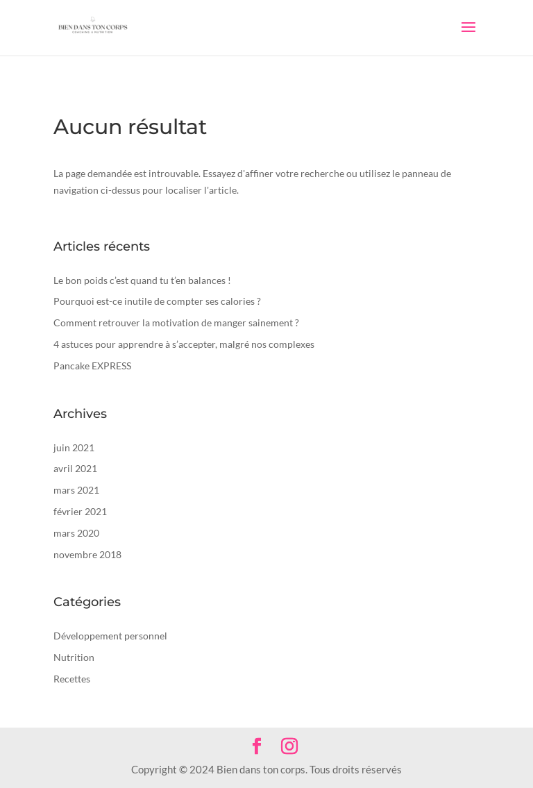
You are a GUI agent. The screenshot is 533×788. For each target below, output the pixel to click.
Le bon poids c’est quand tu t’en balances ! (142, 280)
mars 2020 (76, 533)
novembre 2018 (87, 554)
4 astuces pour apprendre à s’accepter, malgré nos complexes (183, 344)
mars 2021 (76, 490)
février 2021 (80, 511)
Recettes (71, 679)
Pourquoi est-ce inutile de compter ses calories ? (157, 301)
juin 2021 (73, 447)
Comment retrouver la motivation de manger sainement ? (176, 322)
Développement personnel (110, 636)
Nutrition (73, 657)
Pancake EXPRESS (92, 365)
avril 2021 (75, 468)
